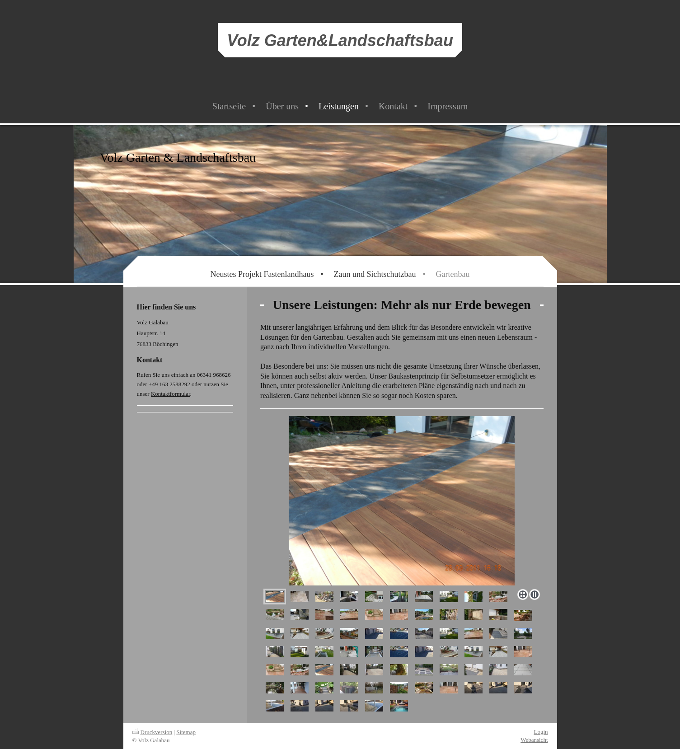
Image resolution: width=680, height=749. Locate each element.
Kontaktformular (170, 393)
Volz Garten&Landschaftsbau (340, 40)
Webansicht (534, 739)
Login (541, 731)
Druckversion (152, 732)
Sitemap (186, 732)
